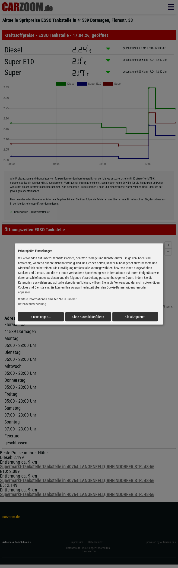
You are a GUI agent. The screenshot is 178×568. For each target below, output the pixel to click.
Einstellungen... (41, 317)
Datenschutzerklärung (32, 304)
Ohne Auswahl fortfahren (88, 317)
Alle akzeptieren (135, 317)
